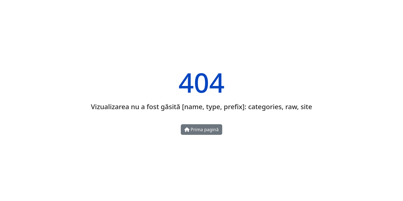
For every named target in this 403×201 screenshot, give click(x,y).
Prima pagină (201, 129)
